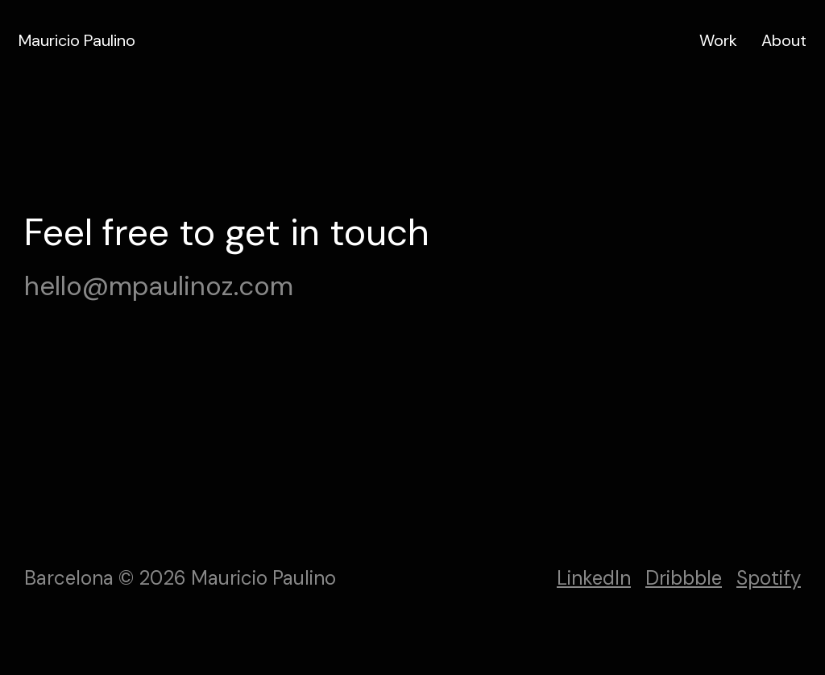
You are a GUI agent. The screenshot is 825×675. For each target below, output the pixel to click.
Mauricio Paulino (77, 40)
